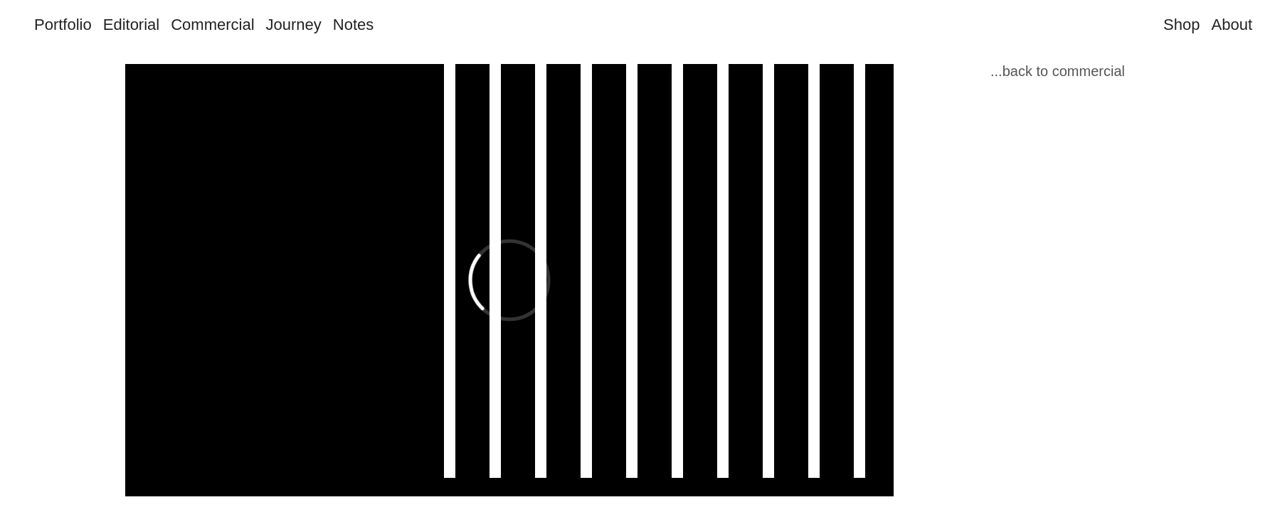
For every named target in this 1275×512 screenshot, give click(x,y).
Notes (353, 24)
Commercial (212, 24)
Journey (294, 24)
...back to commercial (1057, 71)
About (1232, 24)
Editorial (131, 24)
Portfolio (63, 24)
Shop (1181, 24)
